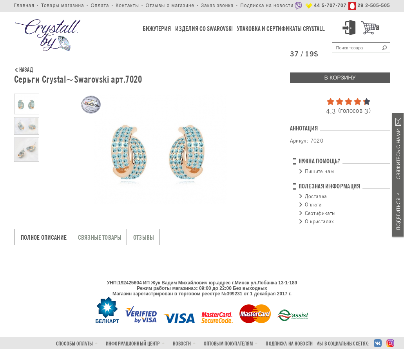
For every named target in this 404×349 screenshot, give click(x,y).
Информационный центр (133, 343)
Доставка (316, 196)
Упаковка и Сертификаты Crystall (281, 29)
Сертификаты (320, 213)
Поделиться (398, 212)
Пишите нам (319, 171)
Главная (24, 5)
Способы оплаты (74, 343)
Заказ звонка (217, 5)
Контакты (127, 5)
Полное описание (44, 237)
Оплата (100, 5)
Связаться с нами (398, 150)
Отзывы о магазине (169, 5)
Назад (26, 70)
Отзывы (143, 237)
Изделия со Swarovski (204, 29)
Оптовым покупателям (228, 343)
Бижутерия (157, 29)
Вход (350, 28)
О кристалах (319, 221)
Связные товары (99, 237)
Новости (182, 343)
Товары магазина (62, 5)
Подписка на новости (266, 5)
